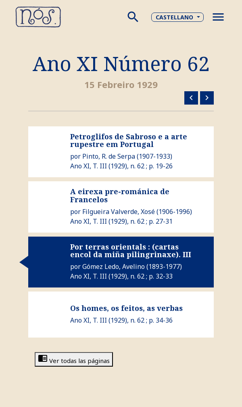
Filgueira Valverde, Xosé (118, 211)
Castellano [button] (174, 17)
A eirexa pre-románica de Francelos (119, 195)
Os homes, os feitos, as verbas (126, 308)
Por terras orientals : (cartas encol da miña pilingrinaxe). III (130, 251)
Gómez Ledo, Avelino (113, 266)
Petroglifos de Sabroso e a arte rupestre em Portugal (128, 140)
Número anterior (191, 98)
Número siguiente (207, 98)
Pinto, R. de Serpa (108, 156)
